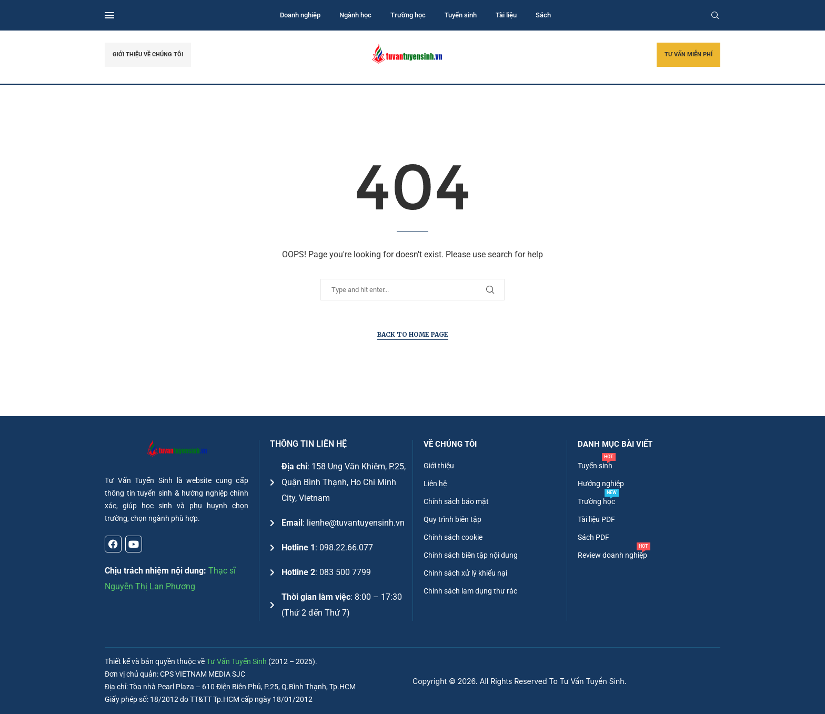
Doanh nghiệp (300, 15)
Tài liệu (506, 15)
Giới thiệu (439, 465)
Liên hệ (435, 483)
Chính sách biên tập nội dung (471, 555)
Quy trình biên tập (452, 519)
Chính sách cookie (453, 537)
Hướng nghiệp (601, 483)
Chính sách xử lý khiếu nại (465, 573)
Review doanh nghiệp (612, 555)
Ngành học (355, 15)
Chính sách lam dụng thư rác (470, 591)
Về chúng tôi (450, 444)
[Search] (715, 15)
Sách (543, 15)
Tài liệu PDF (596, 519)
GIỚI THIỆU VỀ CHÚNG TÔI (148, 54)
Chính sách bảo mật (456, 501)
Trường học (408, 15)
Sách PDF (593, 537)
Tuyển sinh (461, 15)
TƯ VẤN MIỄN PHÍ (688, 54)
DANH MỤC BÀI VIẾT (615, 444)
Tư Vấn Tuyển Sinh (236, 661)
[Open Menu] (109, 15)
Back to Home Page (412, 334)
